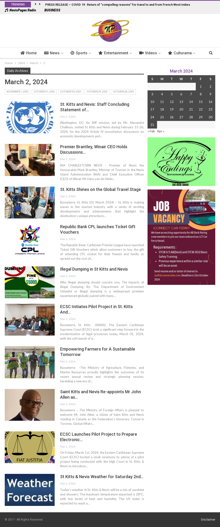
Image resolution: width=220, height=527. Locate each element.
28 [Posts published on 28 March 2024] (191, 117)
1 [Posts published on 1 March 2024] (201, 86)
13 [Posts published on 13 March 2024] (181, 102)
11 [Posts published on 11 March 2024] (162, 102)
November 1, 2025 (18, 91)
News (42, 53)
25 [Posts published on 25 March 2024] (162, 117)
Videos (138, 53)
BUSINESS (50, 10)
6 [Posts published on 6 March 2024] (181, 94)
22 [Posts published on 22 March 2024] (201, 109)
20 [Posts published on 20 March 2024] (181, 109)
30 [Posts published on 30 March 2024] (210, 117)
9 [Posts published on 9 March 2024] (210, 94)
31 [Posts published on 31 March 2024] (152, 125)
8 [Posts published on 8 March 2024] (201, 94)
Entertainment (103, 53)
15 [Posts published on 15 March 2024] (201, 102)
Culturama (170, 53)
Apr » (160, 131)
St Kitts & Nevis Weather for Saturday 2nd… (101, 476)
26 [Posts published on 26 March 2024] (172, 117)
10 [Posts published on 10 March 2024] (152, 102)
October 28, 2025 (123, 91)
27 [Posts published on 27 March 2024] (181, 117)
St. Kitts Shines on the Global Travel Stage (100, 189)
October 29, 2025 (97, 91)
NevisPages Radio (20, 10)
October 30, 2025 (70, 91)
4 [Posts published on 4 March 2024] (162, 94)
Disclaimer (208, 519)
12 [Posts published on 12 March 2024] (172, 102)
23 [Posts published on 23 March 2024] (210, 109)
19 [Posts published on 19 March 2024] (172, 109)
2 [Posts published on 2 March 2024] (210, 86)
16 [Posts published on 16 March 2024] (210, 102)
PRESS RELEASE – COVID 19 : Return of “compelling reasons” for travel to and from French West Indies (117, 4)
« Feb (151, 131)
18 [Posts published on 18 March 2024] (162, 109)
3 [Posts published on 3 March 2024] (152, 94)
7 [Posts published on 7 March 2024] (191, 94)
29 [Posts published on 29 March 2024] (201, 117)
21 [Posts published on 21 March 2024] (191, 109)
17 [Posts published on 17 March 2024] (152, 109)
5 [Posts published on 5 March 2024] (172, 94)
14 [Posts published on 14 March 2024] (191, 102)
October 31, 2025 (44, 91)
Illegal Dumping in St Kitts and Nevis (94, 269)
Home (18, 53)
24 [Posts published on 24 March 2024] (152, 117)
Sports (69, 53)
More (197, 53)
